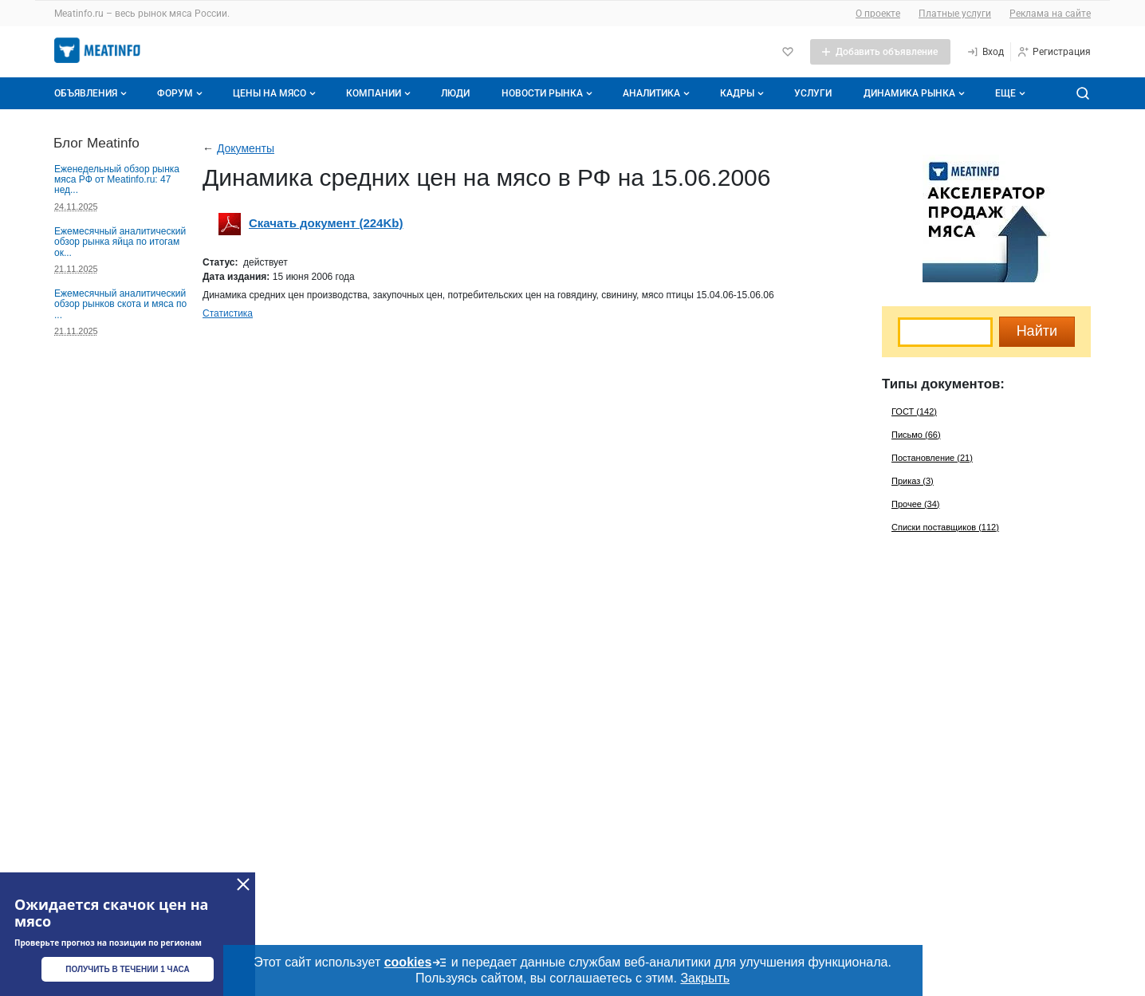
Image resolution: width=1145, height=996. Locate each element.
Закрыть (705, 978)
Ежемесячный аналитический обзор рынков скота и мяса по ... (120, 304)
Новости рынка (549, 93)
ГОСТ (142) (914, 411)
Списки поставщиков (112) (945, 527)
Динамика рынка (916, 93)
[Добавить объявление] (880, 52)
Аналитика (658, 93)
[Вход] (985, 51)
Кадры (743, 93)
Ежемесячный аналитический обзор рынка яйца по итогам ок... (120, 242)
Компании (380, 93)
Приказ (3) (912, 481)
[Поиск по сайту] (1083, 93)
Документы (245, 148)
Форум (181, 93)
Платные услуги (955, 13)
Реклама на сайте (1050, 13)
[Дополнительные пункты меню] (1009, 93)
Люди (455, 93)
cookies (416, 962)
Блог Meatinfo (96, 143)
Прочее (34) (915, 504)
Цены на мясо (276, 93)
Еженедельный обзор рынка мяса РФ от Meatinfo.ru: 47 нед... (116, 179)
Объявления (92, 93)
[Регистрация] (1054, 51)
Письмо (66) (916, 434)
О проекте (878, 13)
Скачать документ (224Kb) (326, 223)
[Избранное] (787, 51)
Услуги (813, 93)
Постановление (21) (932, 458)
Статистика (228, 313)
